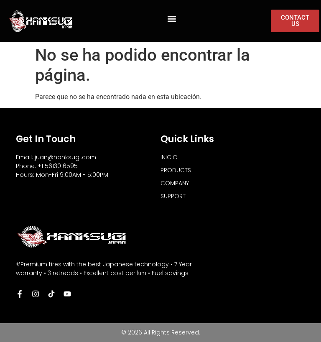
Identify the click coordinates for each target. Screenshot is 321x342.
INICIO (169, 157)
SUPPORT (173, 196)
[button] (171, 19)
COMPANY (174, 183)
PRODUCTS (175, 170)
